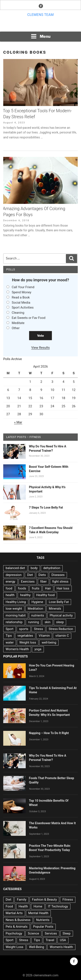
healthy (25, 595)
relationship (14, 622)
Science (33, 933)
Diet (30, 575)
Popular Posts (43, 927)
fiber (43, 581)
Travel (50, 940)
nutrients (37, 615)
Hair (48, 588)
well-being (49, 642)
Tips (9, 636)
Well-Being (36, 947)
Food (9, 906)
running (33, 622)
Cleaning (18, 313)
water (10, 642)
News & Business (18, 920)
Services (51, 933)
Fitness (67, 899)
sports (23, 629)
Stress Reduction (61, 629)
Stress (38, 629)
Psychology (14, 933)
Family (21, 899)
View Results (40, 348)
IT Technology (58, 906)
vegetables (25, 636)
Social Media (21, 302)
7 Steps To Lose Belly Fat (46, 507)
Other (16, 328)
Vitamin (44, 636)
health (10, 595)
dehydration (51, 568)
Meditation (35, 608)
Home (37, 906)
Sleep (67, 933)
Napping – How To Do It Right (49, 733)
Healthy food (45, 595)
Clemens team (40, 15)
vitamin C (62, 636)
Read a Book (21, 297)
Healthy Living (16, 602)
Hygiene (37, 602)
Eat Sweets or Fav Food (28, 318)
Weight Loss (14, 947)
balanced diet (15, 568)
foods (22, 588)
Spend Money (21, 292)
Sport (9, 629)
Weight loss (27, 642)
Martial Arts (14, 913)
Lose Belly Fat (59, 602)
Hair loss (63, 588)
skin (47, 622)
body (34, 568)
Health (23, 906)
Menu (41, 36)
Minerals (55, 608)
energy (10, 581)
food (9, 588)
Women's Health (17, 649)
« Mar (18, 422)
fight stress (60, 581)
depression (14, 575)
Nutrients (42, 920)
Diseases (58, 575)
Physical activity (61, 615)
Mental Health (38, 913)
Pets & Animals (16, 927)
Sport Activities (22, 307)
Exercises (28, 581)
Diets (42, 575)
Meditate (18, 323)
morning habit (16, 615)
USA (63, 940)
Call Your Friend (23, 287)
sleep (60, 622)
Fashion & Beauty (44, 899)
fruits (35, 588)
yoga (37, 649)
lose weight (14, 608)
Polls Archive (12, 359)
